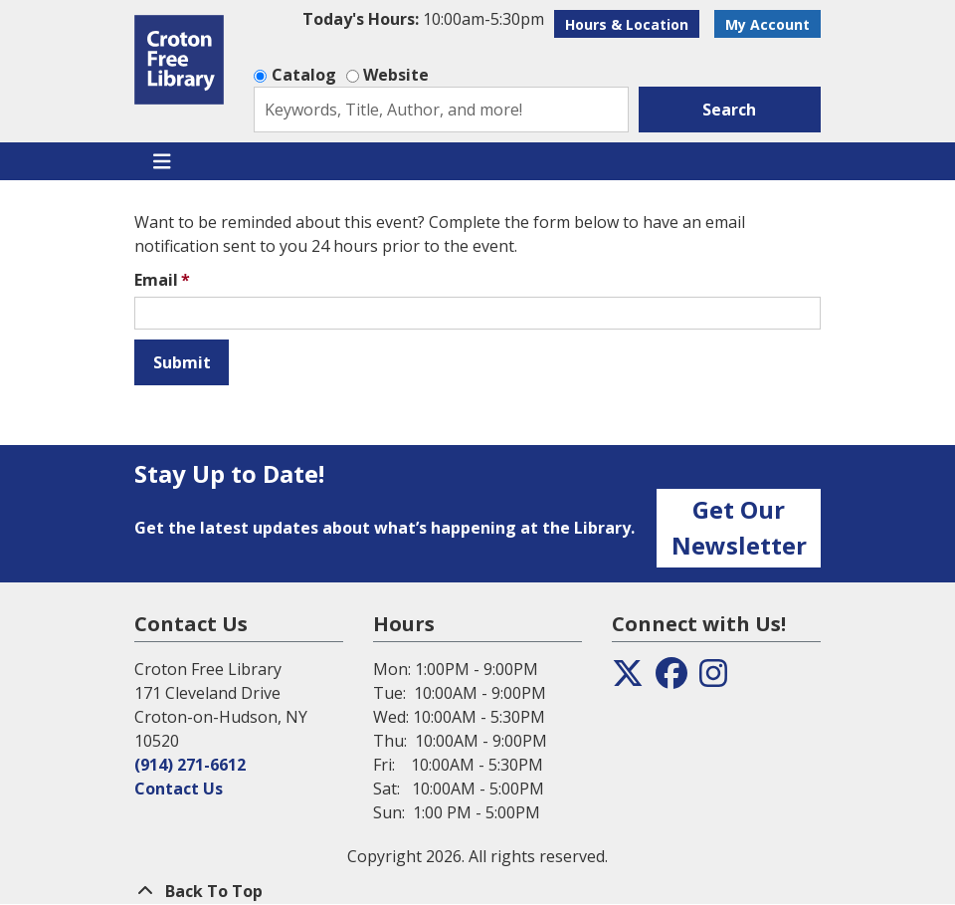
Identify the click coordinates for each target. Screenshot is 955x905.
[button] (423, 19)
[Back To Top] (477, 891)
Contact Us (178, 788)
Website (396, 75)
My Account (767, 24)
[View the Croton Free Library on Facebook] (671, 679)
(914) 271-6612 (190, 765)
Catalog (304, 75)
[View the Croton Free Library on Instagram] (713, 679)
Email (156, 280)
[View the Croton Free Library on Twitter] (628, 679)
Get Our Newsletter (739, 527)
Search (729, 109)
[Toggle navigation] (161, 161)
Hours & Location (626, 24)
